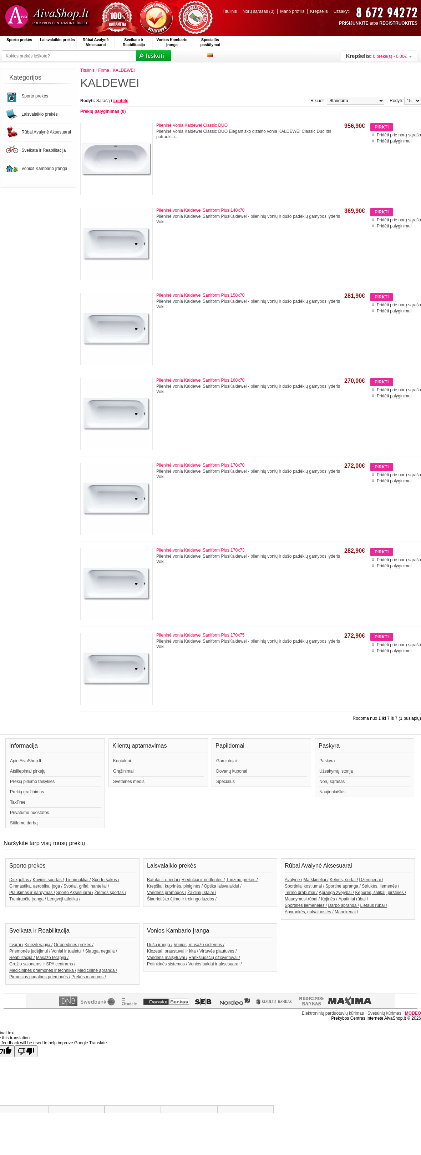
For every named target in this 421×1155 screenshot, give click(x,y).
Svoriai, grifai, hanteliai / (86, 886)
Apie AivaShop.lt (25, 760)
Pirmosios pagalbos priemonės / (39, 976)
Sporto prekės (19, 39)
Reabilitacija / (22, 957)
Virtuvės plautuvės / (218, 951)
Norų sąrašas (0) (258, 11)
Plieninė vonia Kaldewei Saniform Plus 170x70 (200, 465)
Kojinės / (329, 899)
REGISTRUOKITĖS (398, 23)
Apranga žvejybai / (336, 892)
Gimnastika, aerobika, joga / (35, 886)
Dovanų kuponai (231, 771)
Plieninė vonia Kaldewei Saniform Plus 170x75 (200, 635)
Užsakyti (342, 11)
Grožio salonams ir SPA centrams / (42, 963)
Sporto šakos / (106, 879)
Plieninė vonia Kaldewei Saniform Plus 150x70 (200, 295)
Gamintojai (226, 760)
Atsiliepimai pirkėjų (27, 771)
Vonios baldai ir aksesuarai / (215, 963)
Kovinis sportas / (48, 879)
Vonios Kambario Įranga (172, 42)
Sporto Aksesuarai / (74, 892)
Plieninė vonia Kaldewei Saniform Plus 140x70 (200, 210)
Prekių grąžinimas (27, 791)
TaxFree (17, 802)
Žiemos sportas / (110, 892)
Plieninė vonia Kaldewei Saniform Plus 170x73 (200, 550)
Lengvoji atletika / (63, 899)
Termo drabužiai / (301, 892)
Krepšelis (319, 11)
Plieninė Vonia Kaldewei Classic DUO (192, 125)
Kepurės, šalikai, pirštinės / (380, 892)
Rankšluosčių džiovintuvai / (214, 957)
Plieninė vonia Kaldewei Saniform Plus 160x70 (200, 380)
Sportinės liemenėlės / (306, 905)
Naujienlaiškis (332, 791)
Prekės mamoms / (88, 976)
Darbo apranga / (343, 905)
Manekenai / (346, 911)
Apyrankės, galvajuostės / (309, 911)
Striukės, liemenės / (380, 886)
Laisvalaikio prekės (57, 39)
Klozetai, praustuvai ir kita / (172, 951)
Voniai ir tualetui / (67, 951)
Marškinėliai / (316, 879)
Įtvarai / (16, 944)
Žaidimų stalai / (201, 892)
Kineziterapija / (39, 944)
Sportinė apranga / (343, 886)
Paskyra (327, 760)
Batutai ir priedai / (163, 879)
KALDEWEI (124, 70)
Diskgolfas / (20, 879)
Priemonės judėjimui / (29, 951)
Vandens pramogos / (166, 892)
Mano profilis (292, 11)
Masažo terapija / (52, 957)
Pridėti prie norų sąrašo (399, 134)
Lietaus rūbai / (373, 905)
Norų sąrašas (332, 781)
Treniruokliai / (78, 879)
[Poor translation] (26, 1051)
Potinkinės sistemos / (167, 963)
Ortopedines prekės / (73, 944)
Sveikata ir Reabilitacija (134, 42)
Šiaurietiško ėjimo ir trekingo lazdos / (182, 899)
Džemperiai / (371, 879)
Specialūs (225, 781)
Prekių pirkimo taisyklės (32, 781)
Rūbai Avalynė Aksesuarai (96, 42)
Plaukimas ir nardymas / (32, 892)
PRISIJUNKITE (354, 23)
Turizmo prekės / (242, 879)
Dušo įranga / (159, 944)
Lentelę (120, 100)
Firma (103, 70)
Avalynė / (293, 879)
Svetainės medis (128, 781)
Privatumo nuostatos (29, 812)
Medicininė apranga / (97, 970)
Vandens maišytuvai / (167, 957)
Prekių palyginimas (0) (103, 111)
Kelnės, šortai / (344, 879)
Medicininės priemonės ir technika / (42, 970)
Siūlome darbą (23, 822)
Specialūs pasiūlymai (210, 42)
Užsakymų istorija (336, 771)
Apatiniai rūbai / (353, 899)
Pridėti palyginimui (394, 141)
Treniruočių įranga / (27, 899)
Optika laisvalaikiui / (222, 886)
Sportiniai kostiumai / (304, 886)
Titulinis (230, 11)
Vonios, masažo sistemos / (199, 944)
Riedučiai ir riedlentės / (203, 879)
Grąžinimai (123, 771)
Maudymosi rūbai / (302, 899)
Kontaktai (122, 760)
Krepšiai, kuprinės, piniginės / (175, 886)
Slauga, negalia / (101, 951)
